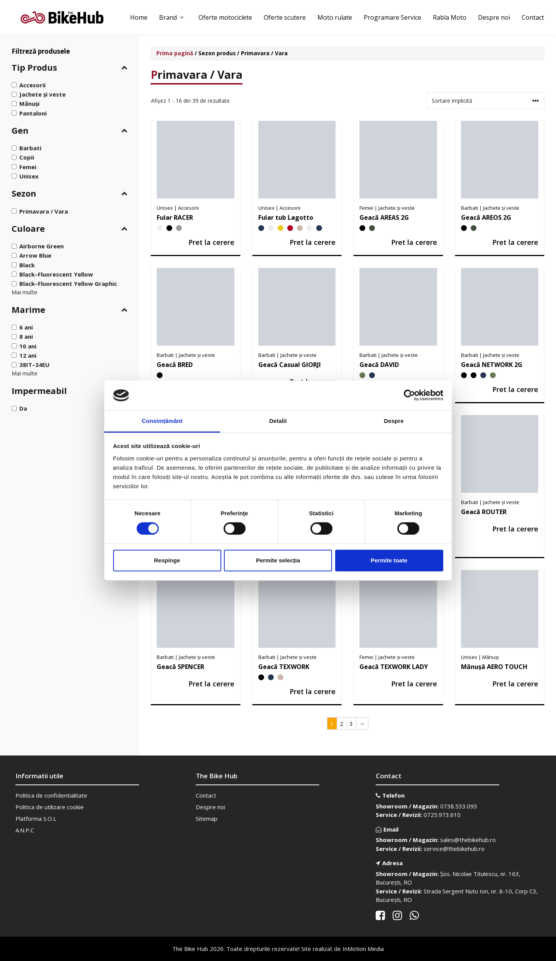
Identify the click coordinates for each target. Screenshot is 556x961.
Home (138, 17)
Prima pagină (174, 53)
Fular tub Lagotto (285, 217)
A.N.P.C (24, 830)
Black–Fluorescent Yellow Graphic (68, 283)
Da (23, 408)
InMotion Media (363, 949)
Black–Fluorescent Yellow (56, 274)
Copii (26, 157)
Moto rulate (334, 17)
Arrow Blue (35, 255)
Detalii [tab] (278, 421)
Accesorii (32, 85)
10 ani (27, 346)
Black (27, 264)
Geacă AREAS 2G (384, 217)
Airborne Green (41, 246)
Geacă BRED (175, 364)
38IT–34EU (34, 364)
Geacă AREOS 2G (486, 217)
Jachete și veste (42, 94)
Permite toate (389, 560)
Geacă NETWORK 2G (491, 364)
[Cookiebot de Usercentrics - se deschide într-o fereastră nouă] (409, 395)
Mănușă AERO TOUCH (494, 667)
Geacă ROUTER (484, 512)
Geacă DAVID (379, 364)
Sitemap (206, 818)
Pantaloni (33, 113)
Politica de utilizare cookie (49, 807)
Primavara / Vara (43, 211)
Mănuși (29, 103)
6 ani (26, 327)
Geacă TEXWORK (283, 667)
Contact (533, 17)
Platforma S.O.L (35, 818)
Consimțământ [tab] (162, 421)
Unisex (29, 176)
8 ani (26, 336)
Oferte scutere (285, 17)
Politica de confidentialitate (51, 795)
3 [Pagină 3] (351, 723)
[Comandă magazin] (485, 100)
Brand (173, 17)
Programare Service (392, 17)
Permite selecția (278, 560)
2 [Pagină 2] (341, 723)
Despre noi (494, 17)
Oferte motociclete (225, 17)
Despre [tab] (393, 421)
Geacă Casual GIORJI (289, 364)
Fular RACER (175, 217)
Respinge (167, 560)
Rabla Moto (449, 17)
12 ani (27, 355)
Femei (27, 166)
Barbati (30, 148)
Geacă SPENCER (180, 667)
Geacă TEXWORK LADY (393, 667)
